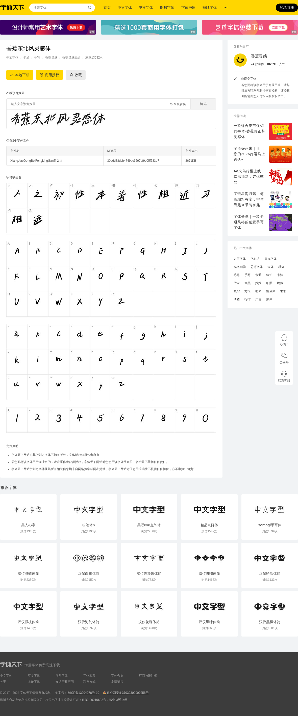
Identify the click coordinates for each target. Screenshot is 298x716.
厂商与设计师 (148, 675)
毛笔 (237, 275)
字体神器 (188, 8)
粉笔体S (88, 525)
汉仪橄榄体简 (28, 622)
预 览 (203, 104)
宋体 (270, 267)
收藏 (78, 75)
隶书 (283, 291)
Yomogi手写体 (269, 525)
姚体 (280, 283)
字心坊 (255, 259)
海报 (247, 291)
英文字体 (146, 8)
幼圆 (237, 299)
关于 (3, 681)
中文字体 (125, 8)
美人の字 (28, 525)
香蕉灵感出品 (71, 57)
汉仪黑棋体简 (269, 622)
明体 (258, 291)
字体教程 (89, 675)
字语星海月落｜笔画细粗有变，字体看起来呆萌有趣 (249, 199)
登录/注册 (287, 7)
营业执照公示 (118, 700)
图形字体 (167, 8)
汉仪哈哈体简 (269, 573)
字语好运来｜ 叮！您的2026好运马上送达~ (249, 153)
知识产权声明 (65, 681)
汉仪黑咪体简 (209, 622)
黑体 (269, 299)
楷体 (281, 267)
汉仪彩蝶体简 (28, 573)
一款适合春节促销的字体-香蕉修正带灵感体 (249, 131)
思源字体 (257, 267)
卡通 (26, 57)
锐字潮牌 (240, 267)
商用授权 (52, 75)
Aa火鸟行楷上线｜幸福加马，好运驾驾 (249, 176)
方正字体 (240, 259)
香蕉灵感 (51, 57)
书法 (280, 275)
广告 (258, 299)
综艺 (269, 275)
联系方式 (89, 681)
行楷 (247, 299)
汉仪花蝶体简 (149, 622)
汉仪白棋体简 (88, 573)
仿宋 (237, 283)
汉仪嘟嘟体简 (209, 573)
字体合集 (117, 675)
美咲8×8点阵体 (149, 525)
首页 (107, 8)
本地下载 (22, 75)
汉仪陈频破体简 (149, 573)
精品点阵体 (209, 525)
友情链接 (117, 681)
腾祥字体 (270, 259)
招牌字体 (210, 8)
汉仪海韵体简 (88, 622)
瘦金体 (270, 291)
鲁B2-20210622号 (94, 700)
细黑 (269, 283)
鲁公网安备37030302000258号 (127, 693)
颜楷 (237, 291)
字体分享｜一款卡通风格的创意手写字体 (249, 222)
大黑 (247, 283)
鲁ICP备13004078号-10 (83, 693)
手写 (37, 57)
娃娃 (258, 283)
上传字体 (34, 681)
